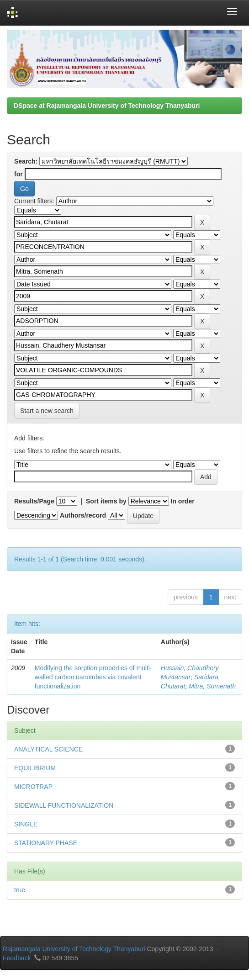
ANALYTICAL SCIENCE (48, 749)
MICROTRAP (33, 786)
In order (183, 501)
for (18, 174)
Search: (25, 161)
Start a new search (47, 410)
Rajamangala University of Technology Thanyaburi (74, 949)
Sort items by (106, 501)
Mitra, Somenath (212, 686)
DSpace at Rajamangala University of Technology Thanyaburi (107, 105)
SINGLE (25, 824)
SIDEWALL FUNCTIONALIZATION (63, 805)
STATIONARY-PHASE (45, 843)
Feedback (17, 958)
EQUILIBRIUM (35, 768)
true (19, 890)
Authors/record (83, 515)
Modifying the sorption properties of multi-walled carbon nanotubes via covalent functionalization (93, 677)
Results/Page (34, 501)
